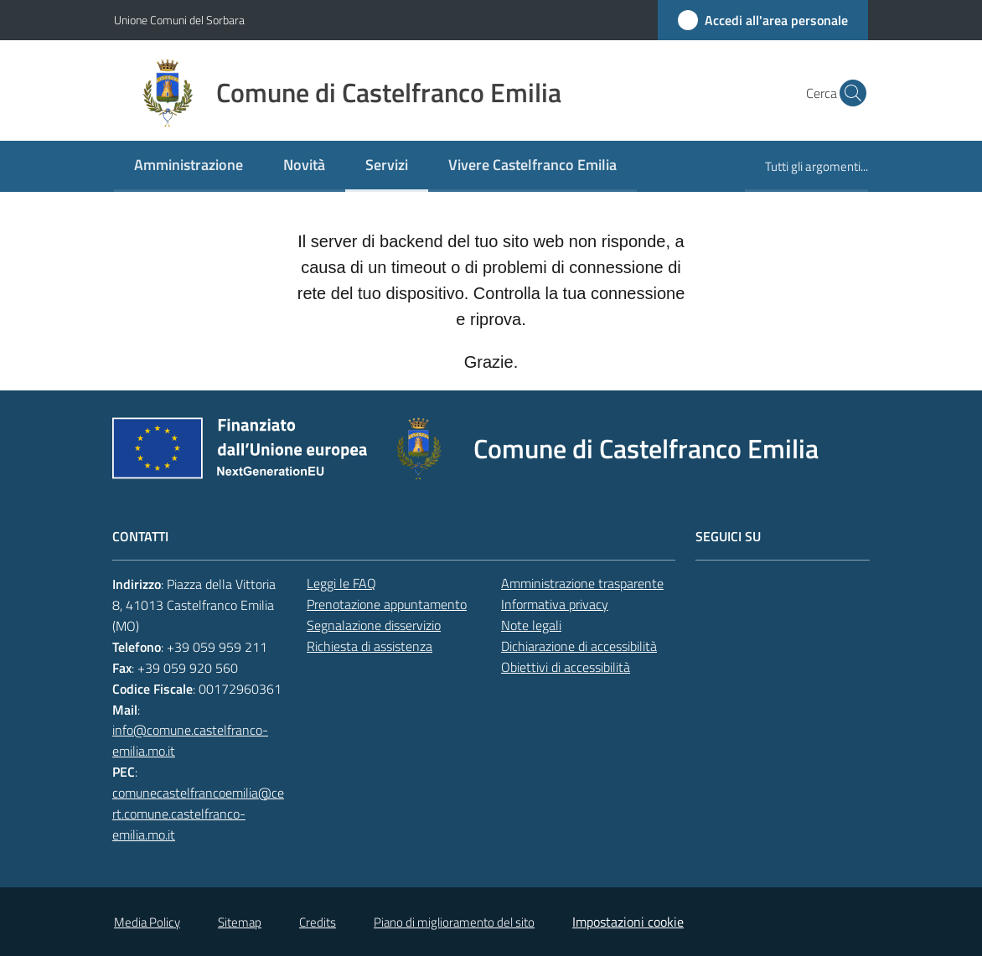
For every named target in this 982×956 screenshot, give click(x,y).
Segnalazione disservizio (374, 625)
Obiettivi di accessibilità (565, 667)
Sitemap (239, 922)
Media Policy (147, 922)
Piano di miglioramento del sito (454, 922)
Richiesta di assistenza (369, 646)
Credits (317, 922)
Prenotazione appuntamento (387, 604)
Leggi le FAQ (341, 583)
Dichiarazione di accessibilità (579, 646)
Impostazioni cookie (628, 922)
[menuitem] (188, 166)
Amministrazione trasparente (582, 583)
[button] (848, 93)
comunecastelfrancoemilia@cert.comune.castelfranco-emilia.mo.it (198, 814)
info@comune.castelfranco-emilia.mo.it (190, 740)
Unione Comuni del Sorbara (179, 19)
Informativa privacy (554, 604)
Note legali (531, 625)
